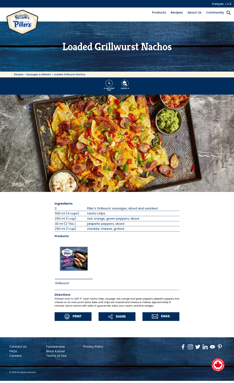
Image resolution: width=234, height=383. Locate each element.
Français (218, 4)
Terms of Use (56, 356)
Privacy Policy (93, 346)
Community (215, 12)
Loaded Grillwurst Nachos (69, 74)
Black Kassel (55, 351)
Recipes (177, 12)
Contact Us (18, 346)
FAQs (13, 351)
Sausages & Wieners (38, 74)
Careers (15, 356)
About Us (194, 12)
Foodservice (55, 346)
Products (159, 12)
